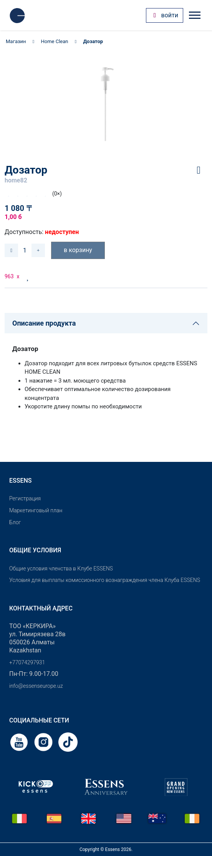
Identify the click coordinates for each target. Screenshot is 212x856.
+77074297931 (27, 662)
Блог (15, 522)
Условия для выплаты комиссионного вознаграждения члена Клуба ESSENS (104, 580)
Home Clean (54, 41)
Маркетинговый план (35, 510)
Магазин (16, 41)
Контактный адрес (41, 608)
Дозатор (93, 41)
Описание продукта (44, 323)
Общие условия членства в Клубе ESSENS (61, 568)
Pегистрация (25, 498)
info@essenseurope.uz (36, 686)
